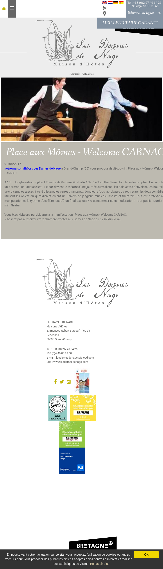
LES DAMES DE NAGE (60, 322)
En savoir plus (99, 563)
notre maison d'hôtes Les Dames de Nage (32, 168)
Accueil (74, 74)
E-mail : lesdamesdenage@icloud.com (70, 357)
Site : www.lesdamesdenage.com (67, 361)
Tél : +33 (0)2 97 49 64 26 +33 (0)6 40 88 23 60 (144, 4)
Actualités (88, 74)
